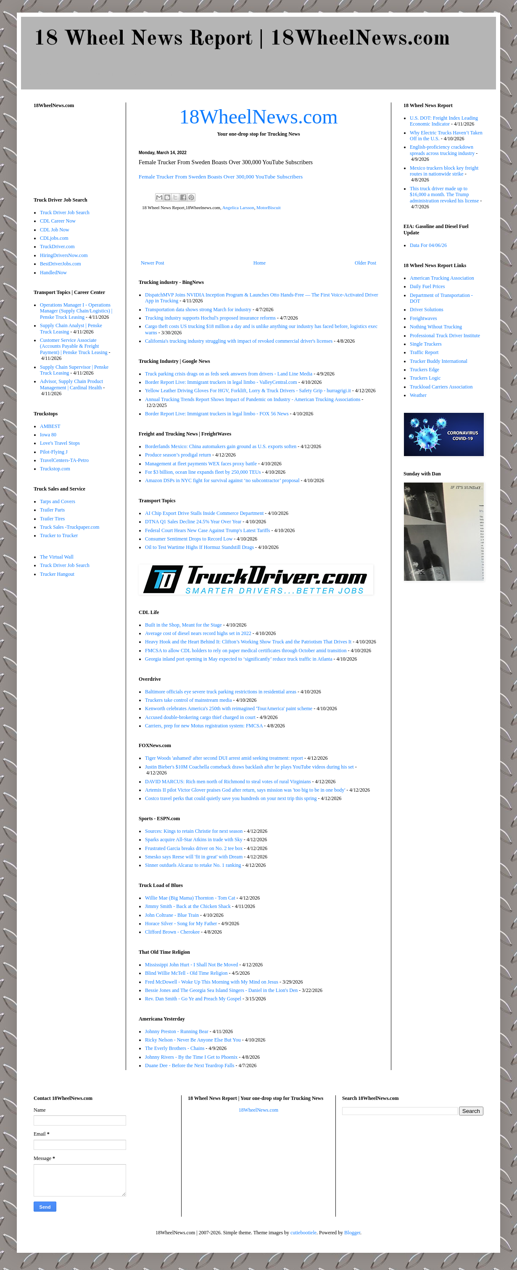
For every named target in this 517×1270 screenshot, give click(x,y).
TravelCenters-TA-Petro (64, 460)
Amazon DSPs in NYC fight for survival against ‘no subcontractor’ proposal (222, 480)
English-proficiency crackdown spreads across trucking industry (442, 150)
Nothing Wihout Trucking (436, 327)
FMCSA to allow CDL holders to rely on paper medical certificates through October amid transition (245, 650)
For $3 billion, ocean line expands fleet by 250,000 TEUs (203, 472)
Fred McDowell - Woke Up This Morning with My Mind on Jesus (211, 982)
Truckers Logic (425, 378)
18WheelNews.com (258, 116)
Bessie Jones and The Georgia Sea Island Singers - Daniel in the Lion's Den (221, 990)
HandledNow (53, 273)
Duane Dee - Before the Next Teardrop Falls (190, 1065)
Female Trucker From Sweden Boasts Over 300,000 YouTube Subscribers (221, 176)
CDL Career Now (58, 221)
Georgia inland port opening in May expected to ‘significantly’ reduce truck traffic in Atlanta (238, 659)
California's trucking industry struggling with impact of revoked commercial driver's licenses (238, 341)
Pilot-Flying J (54, 452)
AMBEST (50, 426)
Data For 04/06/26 (428, 245)
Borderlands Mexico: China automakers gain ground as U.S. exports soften (220, 446)
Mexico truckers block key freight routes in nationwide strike (444, 171)
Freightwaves (423, 318)
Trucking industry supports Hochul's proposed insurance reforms (210, 318)
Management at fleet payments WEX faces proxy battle (201, 464)
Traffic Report (424, 352)
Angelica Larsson (238, 207)
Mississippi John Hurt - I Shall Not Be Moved (191, 965)
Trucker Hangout (57, 574)
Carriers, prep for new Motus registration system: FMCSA (204, 726)
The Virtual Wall (57, 557)
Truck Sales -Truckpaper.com (69, 527)
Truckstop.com (55, 469)
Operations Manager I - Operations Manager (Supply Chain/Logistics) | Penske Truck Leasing (76, 311)
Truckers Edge (424, 370)
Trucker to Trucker (59, 535)
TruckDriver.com (57, 246)
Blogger (352, 1233)
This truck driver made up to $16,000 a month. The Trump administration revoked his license (444, 195)
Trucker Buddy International (438, 361)
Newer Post (152, 263)
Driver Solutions (426, 309)
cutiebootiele (303, 1233)
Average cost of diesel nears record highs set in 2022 (198, 633)
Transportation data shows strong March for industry (198, 309)
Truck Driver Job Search (65, 212)
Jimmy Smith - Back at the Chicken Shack (188, 906)
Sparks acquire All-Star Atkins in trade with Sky (194, 839)
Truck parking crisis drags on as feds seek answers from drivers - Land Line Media (228, 374)
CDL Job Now (54, 230)
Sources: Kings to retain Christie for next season (194, 831)
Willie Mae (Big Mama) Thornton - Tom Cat (190, 898)
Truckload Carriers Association (441, 387)
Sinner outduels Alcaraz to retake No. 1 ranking (193, 865)
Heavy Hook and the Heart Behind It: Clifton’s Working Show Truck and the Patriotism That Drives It (248, 642)
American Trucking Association (442, 278)
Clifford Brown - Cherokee (172, 932)
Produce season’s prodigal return (178, 455)
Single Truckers (426, 344)
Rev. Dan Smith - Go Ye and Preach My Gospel (193, 999)
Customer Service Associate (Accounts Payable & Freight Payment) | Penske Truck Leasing (73, 346)
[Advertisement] (258, 236)
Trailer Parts (52, 510)
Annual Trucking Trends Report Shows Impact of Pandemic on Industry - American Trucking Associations (252, 399)
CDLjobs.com (54, 238)
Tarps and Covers (57, 501)
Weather (418, 395)
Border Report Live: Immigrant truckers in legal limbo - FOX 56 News (217, 414)
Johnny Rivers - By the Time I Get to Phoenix (191, 1057)
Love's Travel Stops (60, 443)
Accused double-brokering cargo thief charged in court (200, 717)
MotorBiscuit (268, 207)
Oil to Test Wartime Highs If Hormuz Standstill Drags (199, 547)
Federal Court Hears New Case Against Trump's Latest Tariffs (207, 530)
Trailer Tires (52, 519)
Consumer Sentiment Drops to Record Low (188, 539)
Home (259, 263)
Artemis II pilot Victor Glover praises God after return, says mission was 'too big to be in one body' (245, 790)
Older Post (365, 263)
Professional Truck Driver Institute (445, 335)
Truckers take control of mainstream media (188, 700)
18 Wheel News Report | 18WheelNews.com (242, 39)
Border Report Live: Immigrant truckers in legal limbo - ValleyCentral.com (221, 382)
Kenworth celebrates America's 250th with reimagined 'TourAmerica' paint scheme (228, 708)
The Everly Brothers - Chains (174, 1048)
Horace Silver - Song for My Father (181, 923)
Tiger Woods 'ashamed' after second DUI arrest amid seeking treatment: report (224, 758)
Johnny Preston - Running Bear (176, 1031)
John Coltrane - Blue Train (172, 915)
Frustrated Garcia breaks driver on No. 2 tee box (194, 848)
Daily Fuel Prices (427, 286)
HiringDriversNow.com (64, 255)
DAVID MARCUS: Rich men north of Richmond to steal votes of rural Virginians (228, 782)
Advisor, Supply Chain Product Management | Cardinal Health (71, 384)
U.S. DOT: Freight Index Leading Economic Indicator (444, 121)
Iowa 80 (48, 435)
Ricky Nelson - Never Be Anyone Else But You (193, 1040)
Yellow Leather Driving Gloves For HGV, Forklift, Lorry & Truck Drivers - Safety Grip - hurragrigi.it (248, 391)
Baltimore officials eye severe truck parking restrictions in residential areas (220, 692)
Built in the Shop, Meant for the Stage (183, 625)
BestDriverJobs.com (60, 264)
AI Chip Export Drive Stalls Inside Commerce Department (204, 513)
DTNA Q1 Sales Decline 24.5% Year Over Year (193, 522)
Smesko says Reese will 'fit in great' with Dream (194, 857)
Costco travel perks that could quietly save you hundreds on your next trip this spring (231, 798)
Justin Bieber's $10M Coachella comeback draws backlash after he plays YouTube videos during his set (249, 767)
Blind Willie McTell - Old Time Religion (186, 973)
